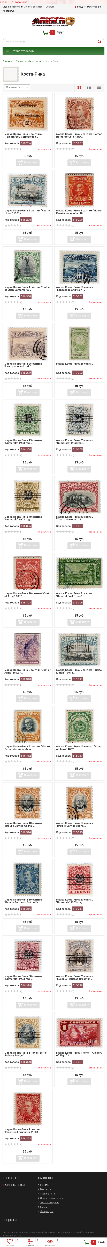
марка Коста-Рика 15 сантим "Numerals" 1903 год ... (23, 442)
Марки (44, 1207)
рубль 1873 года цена (13, 2)
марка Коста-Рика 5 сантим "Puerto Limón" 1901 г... (27, 212)
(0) (13, 149)
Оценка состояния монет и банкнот (22, 6)
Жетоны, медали (49, 1202)
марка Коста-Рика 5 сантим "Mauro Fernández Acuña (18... (79, 212)
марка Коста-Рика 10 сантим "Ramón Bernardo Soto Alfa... (23, 901)
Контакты (8, 10)
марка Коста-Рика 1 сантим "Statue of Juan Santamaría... (27, 288)
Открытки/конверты (51, 1198)
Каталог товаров (20, 51)
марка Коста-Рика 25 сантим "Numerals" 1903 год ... (75, 442)
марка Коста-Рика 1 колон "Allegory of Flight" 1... (79, 1054)
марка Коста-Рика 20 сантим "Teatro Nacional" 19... (75, 518)
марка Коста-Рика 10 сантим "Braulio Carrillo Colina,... (23, 824)
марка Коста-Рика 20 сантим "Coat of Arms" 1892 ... (26, 595)
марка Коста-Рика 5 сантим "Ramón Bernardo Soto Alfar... (79, 135)
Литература (46, 1211)
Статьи (50, 6)
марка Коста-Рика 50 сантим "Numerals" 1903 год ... (23, 977)
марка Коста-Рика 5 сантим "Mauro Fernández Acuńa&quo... (27, 748)
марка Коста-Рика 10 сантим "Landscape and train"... (75, 288)
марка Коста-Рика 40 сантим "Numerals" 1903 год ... (23, 518)
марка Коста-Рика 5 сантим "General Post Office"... (74, 595)
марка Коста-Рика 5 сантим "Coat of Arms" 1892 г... (27, 671)
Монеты (44, 1184)
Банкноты (45, 1189)
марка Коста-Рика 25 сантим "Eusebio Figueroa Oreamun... (75, 977)
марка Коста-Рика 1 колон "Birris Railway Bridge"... (25, 1054)
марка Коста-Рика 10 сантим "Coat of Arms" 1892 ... (78, 748)
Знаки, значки (48, 1193)
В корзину (30, 162)
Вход (79, 6)
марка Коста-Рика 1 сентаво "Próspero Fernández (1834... (22, 1131)
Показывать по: (15, 87)
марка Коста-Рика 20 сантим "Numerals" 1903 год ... (75, 901)
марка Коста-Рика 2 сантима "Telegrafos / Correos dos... (23, 135)
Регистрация (94, 6)
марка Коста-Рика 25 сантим (75, 363)
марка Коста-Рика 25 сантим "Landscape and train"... (23, 365)
